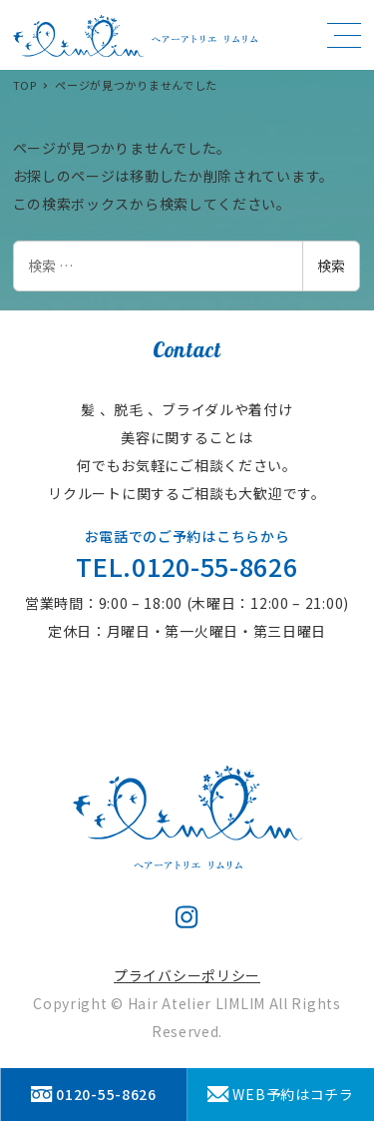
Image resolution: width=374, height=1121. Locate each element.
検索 (331, 266)
